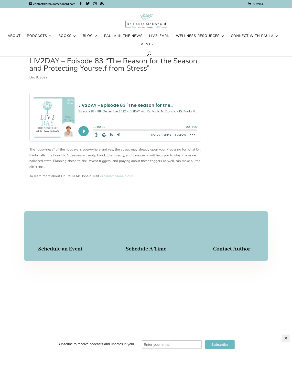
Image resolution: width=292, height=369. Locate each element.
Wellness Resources (198, 36)
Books (65, 36)
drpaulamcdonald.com (117, 176)
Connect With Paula (252, 36)
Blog (88, 36)
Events (146, 44)
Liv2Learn (159, 36)
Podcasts (37, 36)
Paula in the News (123, 36)
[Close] (286, 338)
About (14, 36)
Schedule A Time (146, 249)
